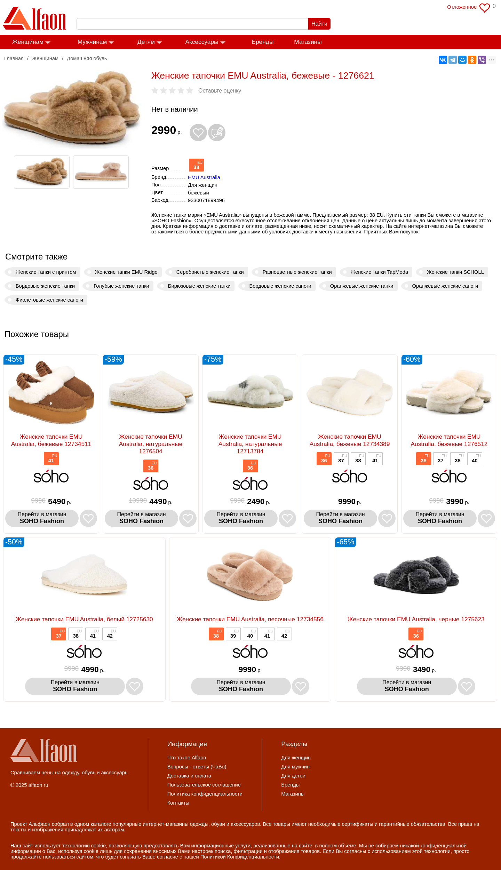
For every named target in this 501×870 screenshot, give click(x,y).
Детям (146, 41)
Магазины (307, 41)
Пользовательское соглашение (204, 785)
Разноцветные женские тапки (297, 272)
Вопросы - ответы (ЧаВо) (196, 766)
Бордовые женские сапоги (280, 286)
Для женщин (296, 757)
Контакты (178, 803)
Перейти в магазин (42, 518)
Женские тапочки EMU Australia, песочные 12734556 (250, 619)
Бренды (263, 41)
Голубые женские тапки (121, 286)
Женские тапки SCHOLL (455, 272)
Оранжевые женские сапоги (445, 286)
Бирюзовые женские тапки (199, 286)
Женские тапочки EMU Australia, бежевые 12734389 (350, 440)
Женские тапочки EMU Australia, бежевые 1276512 (449, 440)
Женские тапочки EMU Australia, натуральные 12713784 (250, 444)
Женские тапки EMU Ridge (126, 272)
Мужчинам (92, 41)
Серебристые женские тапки (210, 272)
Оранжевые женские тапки (361, 286)
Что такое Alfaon (186, 757)
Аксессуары (201, 41)
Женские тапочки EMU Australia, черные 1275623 (416, 619)
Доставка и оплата (189, 776)
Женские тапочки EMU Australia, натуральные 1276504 (151, 444)
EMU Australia (204, 177)
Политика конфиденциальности (204, 794)
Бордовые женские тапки (45, 286)
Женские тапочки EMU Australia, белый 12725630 (84, 619)
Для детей (293, 776)
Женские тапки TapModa (379, 272)
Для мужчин (295, 766)
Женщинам (27, 41)
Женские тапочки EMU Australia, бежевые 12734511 (51, 440)
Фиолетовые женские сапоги (49, 300)
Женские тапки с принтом (46, 272)
